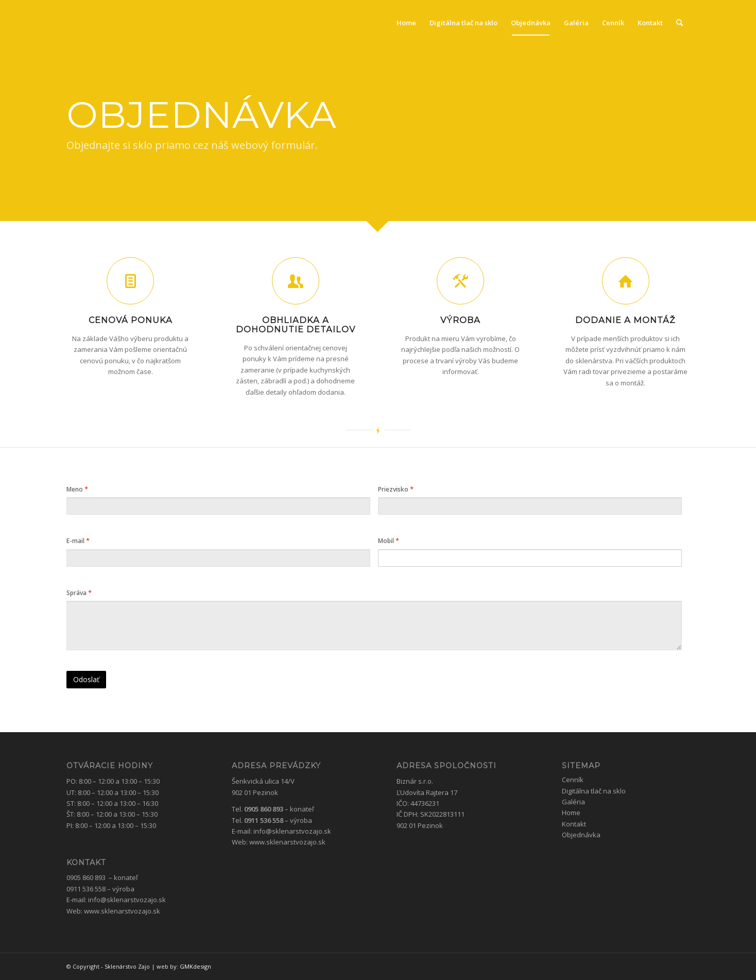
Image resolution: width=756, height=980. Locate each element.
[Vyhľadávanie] (679, 22)
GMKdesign (195, 966)
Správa (79, 592)
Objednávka (581, 834)
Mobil (388, 540)
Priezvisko (396, 489)
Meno (77, 489)
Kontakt (574, 824)
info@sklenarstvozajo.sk (127, 899)
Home (571, 812)
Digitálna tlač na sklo (594, 791)
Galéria (573, 801)
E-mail (78, 540)
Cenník (572, 779)
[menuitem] (406, 22)
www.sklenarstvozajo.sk (122, 911)
